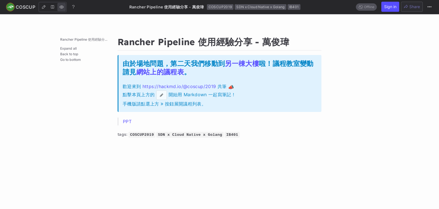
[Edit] (43, 7)
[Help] (73, 7)
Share (412, 6)
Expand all (68, 48)
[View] (61, 7)
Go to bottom (70, 60)
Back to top (69, 54)
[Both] (52, 7)
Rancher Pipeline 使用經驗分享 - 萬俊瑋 (87, 39)
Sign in (390, 6)
